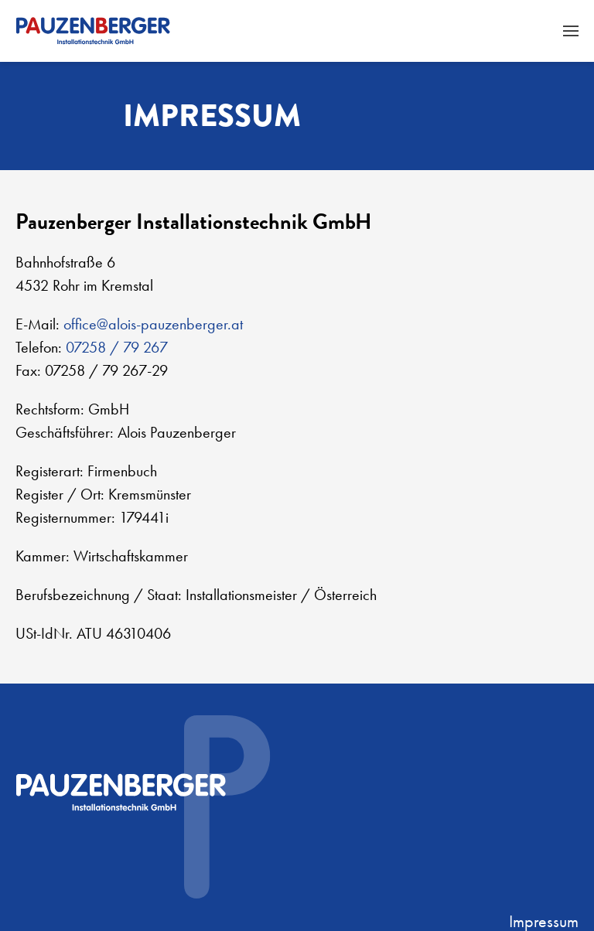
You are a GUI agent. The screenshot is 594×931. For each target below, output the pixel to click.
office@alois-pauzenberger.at (153, 324)
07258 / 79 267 (117, 347)
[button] (571, 31)
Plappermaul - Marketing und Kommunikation (509, 852)
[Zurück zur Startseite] (92, 31)
